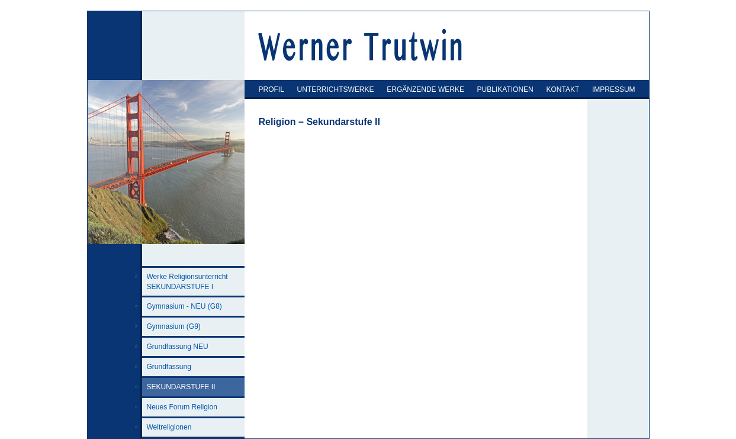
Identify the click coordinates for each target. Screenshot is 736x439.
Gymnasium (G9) (174, 326)
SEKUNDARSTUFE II (181, 387)
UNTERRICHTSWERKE (335, 89)
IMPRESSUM (613, 89)
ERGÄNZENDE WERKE (425, 89)
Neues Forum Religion (182, 407)
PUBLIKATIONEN (505, 89)
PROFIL (271, 89)
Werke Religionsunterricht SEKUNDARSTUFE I (187, 282)
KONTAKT (562, 89)
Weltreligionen (169, 427)
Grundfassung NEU (177, 346)
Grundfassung (169, 367)
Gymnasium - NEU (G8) (184, 306)
